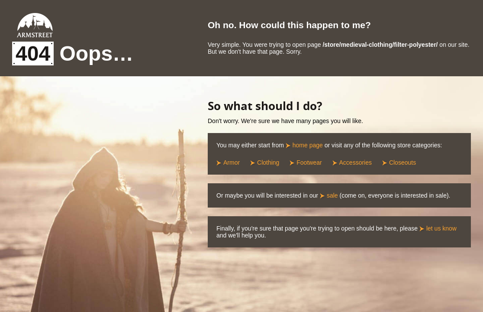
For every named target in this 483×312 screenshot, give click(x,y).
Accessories (355, 162)
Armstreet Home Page (35, 25)
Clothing (268, 162)
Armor (231, 162)
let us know (441, 228)
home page (308, 145)
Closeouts (402, 162)
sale (332, 195)
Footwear (309, 162)
